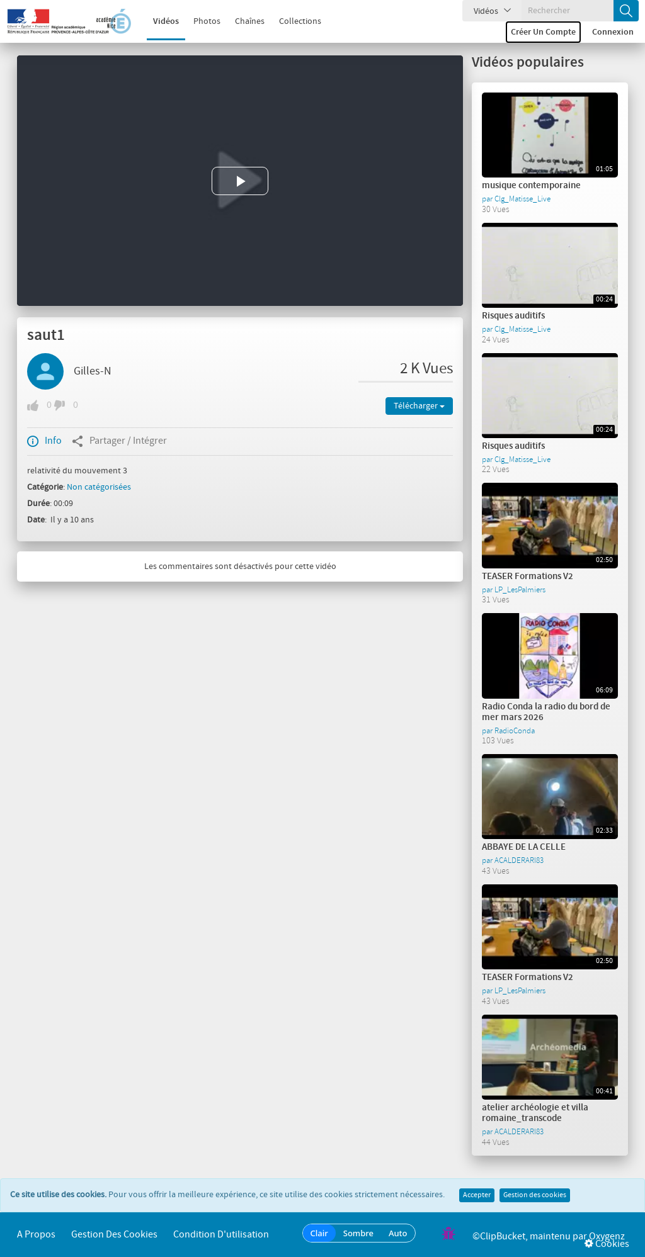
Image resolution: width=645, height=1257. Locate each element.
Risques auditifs (513, 316)
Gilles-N (92, 371)
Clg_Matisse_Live (522, 199)
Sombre (358, 1233)
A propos (36, 1234)
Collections (292, 21)
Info (44, 441)
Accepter (477, 1195)
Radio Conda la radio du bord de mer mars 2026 (546, 712)
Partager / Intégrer (119, 441)
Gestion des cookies (534, 1195)
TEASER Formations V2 (527, 576)
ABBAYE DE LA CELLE (524, 847)
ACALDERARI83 (519, 860)
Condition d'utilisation (221, 1234)
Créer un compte (543, 32)
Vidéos (158, 21)
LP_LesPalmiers (519, 590)
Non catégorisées (99, 487)
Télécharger (419, 406)
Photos (198, 21)
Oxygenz (607, 1236)
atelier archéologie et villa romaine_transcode (535, 1113)
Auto (398, 1233)
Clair (319, 1233)
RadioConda (514, 731)
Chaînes (241, 21)
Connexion (613, 32)
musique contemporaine (531, 185)
